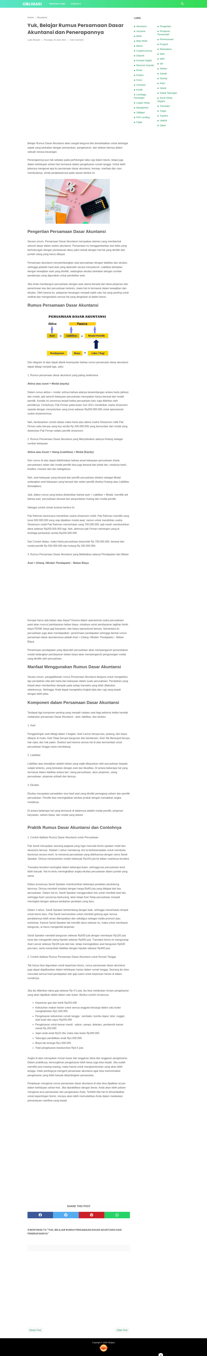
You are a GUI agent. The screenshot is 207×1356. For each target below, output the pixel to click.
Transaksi (165, 106)
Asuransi (140, 31)
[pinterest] (91, 1215)
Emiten (140, 75)
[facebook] (40, 1215)
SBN (162, 54)
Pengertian (165, 26)
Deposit (140, 55)
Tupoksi (164, 115)
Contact (76, 4)
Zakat (163, 125)
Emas (139, 70)
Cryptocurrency (144, 50)
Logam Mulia (143, 103)
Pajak (139, 122)
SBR (162, 59)
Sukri (162, 83)
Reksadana (166, 49)
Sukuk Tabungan (168, 93)
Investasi (141, 85)
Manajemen (142, 107)
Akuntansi (141, 26)
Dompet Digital (144, 60)
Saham (163, 68)
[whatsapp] (117, 1215)
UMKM (163, 120)
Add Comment (76, 40)
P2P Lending (143, 117)
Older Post (122, 1330)
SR (161, 63)
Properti (164, 44)
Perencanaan (167, 39)
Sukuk (163, 88)
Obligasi (32, 4)
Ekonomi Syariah (145, 65)
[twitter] (66, 1215)
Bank (139, 36)
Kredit (139, 89)
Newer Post (35, 1330)
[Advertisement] (78, 67)
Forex (139, 80)
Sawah (163, 73)
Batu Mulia (141, 41)
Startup (163, 78)
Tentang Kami (57, 4)
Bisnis (139, 46)
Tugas (163, 111)
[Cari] (182, 4)
